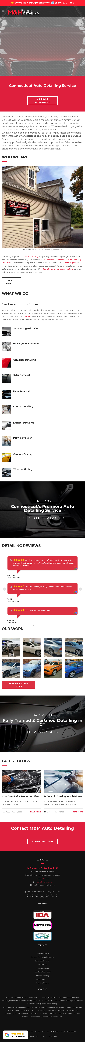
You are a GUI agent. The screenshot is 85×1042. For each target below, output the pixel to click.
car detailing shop (69, 263)
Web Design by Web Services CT (63, 1032)
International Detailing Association (57, 269)
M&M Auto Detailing (29, 256)
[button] (15, 1035)
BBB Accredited (48, 260)
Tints (27, 610)
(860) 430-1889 (43, 879)
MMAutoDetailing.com (43, 882)
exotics (28, 316)
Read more (35, 812)
